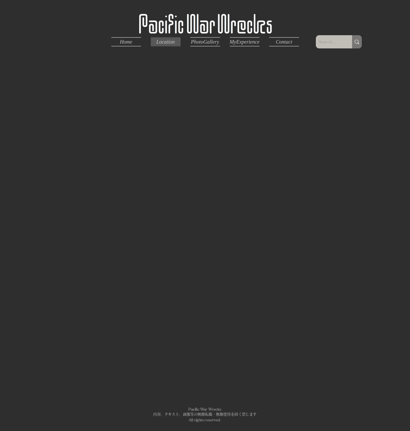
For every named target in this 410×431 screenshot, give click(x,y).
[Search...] (328, 41)
